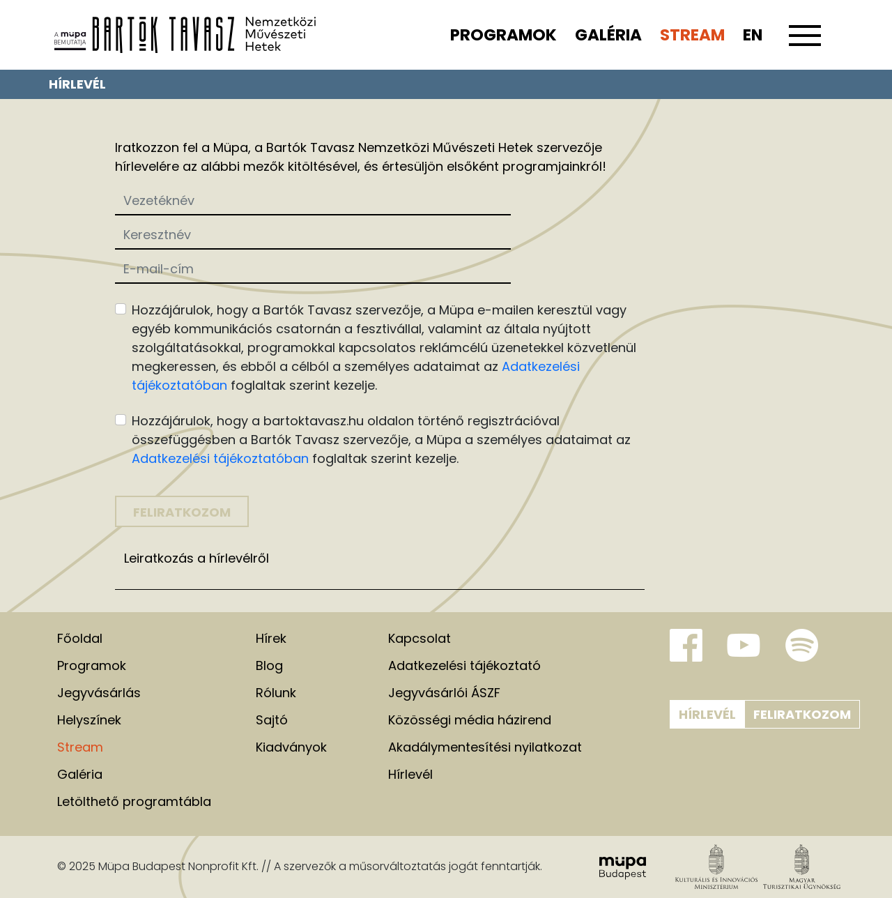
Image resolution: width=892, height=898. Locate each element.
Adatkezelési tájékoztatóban (220, 458)
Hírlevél (707, 714)
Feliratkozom (802, 714)
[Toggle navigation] (805, 43)
